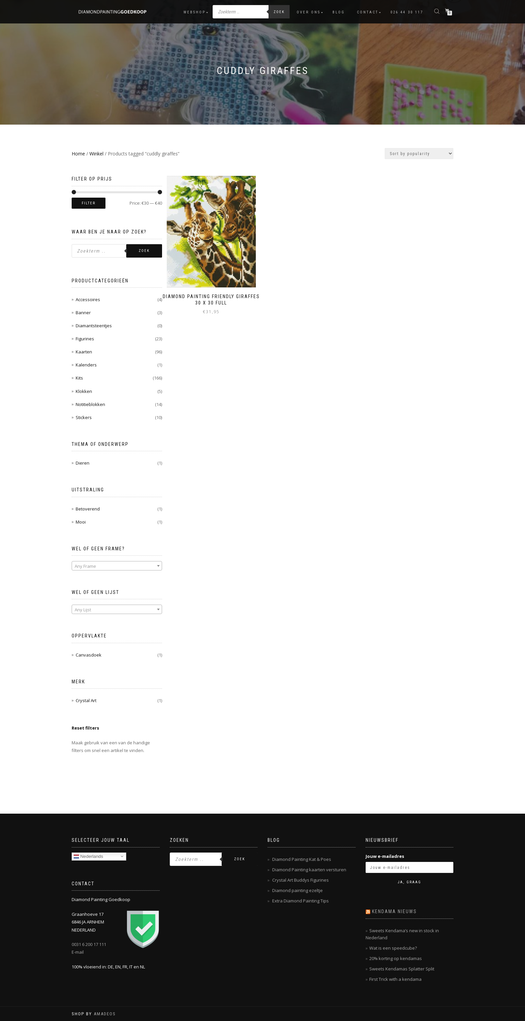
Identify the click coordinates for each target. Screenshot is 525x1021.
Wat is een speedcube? (393, 948)
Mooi (81, 522)
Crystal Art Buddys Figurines (300, 880)
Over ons (308, 12)
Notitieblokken (90, 404)
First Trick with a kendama (395, 979)
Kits (79, 378)
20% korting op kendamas (395, 958)
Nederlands (88, 856)
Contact (367, 12)
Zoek (279, 12)
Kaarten (84, 352)
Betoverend (88, 509)
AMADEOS (105, 1013)
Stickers (84, 417)
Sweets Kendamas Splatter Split (401, 969)
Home (78, 153)
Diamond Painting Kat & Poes (301, 859)
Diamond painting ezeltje (297, 890)
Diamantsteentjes (94, 326)
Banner (83, 313)
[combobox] (117, 565)
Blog (338, 12)
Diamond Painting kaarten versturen (309, 870)
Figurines (85, 339)
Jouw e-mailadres (385, 856)
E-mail (78, 952)
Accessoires (88, 299)
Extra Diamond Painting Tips (300, 901)
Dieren (82, 463)
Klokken (84, 391)
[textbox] (117, 566)
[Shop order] (419, 153)
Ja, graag (409, 882)
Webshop (194, 12)
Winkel (96, 153)
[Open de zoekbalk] (437, 11)
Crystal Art (86, 700)
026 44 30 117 (406, 12)
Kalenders (86, 365)
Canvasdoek (88, 655)
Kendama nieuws (394, 911)
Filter (88, 203)
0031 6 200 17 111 (89, 944)
